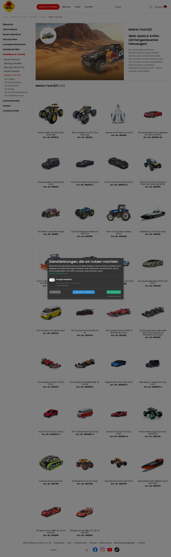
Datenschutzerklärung (58, 273)
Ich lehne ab (55, 292)
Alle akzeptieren (113, 292)
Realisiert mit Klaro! (114, 296)
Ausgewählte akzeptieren (83, 292)
